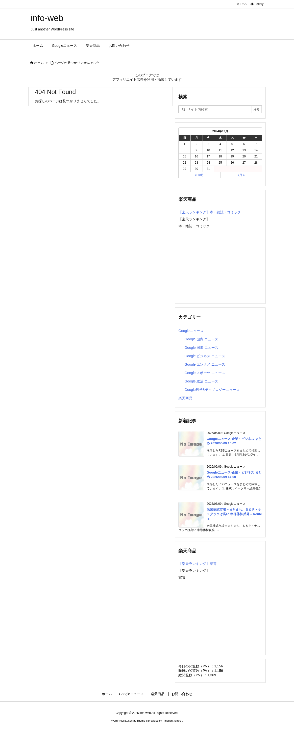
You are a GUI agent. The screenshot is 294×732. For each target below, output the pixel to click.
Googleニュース (190, 331)
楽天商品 (185, 398)
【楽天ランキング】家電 (197, 564)
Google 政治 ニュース (201, 381)
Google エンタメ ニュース (204, 364)
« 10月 (199, 175)
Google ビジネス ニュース (204, 356)
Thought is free (172, 720)
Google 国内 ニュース (201, 339)
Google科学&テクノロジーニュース (211, 390)
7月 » (241, 175)
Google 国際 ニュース (201, 348)
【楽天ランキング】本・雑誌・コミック (209, 212)
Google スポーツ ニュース (204, 373)
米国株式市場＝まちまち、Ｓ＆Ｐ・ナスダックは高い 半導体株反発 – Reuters (234, 514)
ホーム (39, 63)
